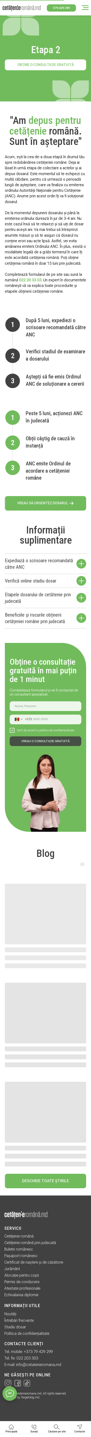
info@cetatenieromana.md (38, 1364)
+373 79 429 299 (38, 1351)
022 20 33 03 (30, 280)
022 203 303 (27, 1358)
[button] (45, 503)
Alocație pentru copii (21, 1275)
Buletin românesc (18, 1249)
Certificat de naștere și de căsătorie (33, 1262)
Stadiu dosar (15, 1327)
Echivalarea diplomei (21, 1295)
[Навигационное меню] (85, 7)
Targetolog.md (30, 1397)
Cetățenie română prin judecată (30, 1242)
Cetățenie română (18, 1236)
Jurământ (12, 1268)
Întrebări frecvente (19, 1320)
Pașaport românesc (21, 1255)
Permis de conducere (21, 1282)
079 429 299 (61, 8)
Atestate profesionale (22, 1288)
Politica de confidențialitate (26, 1333)
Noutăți (10, 1314)
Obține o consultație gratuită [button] (45, 65)
